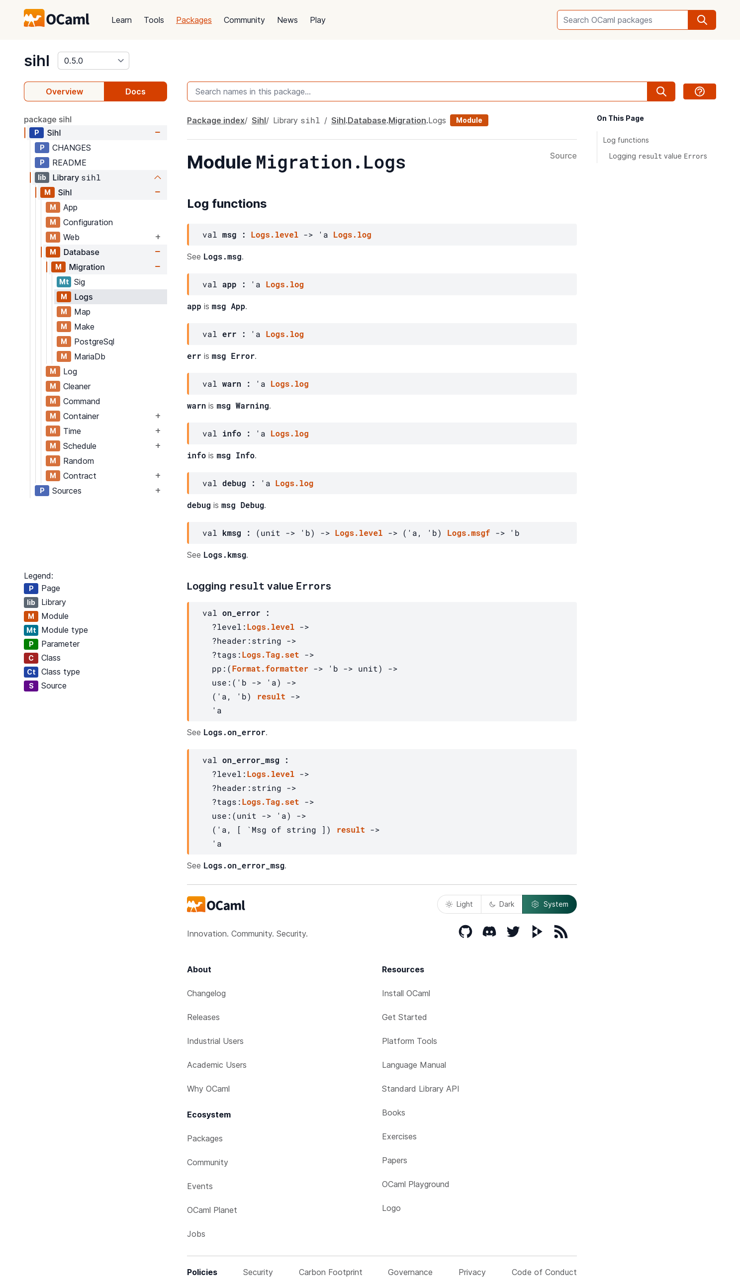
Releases (203, 1017)
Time (72, 431)
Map (82, 312)
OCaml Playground (416, 1184)
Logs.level (274, 234)
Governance (410, 1272)
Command (81, 401)
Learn (121, 20)
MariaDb (89, 356)
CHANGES (71, 148)
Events (200, 1186)
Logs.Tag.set (270, 654)
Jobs (196, 1234)
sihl (37, 61)
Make (84, 327)
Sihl (54, 133)
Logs (83, 297)
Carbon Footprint (331, 1272)
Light (459, 904)
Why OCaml (208, 1089)
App (70, 207)
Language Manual (414, 1065)
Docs (135, 91)
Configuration (88, 222)
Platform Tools (409, 1041)
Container (81, 416)
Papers (394, 1160)
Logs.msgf (468, 532)
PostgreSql (94, 341)
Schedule (79, 446)
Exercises (399, 1136)
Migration (87, 267)
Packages (194, 20)
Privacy (472, 1272)
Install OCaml (406, 993)
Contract (79, 476)
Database (81, 252)
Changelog (206, 993)
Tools (154, 20)
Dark (501, 904)
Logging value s (658, 156)
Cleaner (77, 386)
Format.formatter (270, 668)
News (287, 20)
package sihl (48, 119)
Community (244, 20)
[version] (93, 61)
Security (258, 1272)
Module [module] (469, 120)
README (69, 163)
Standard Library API (421, 1089)
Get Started (404, 1017)
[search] (702, 20)
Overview (64, 91)
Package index (216, 120)
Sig (79, 282)
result (271, 696)
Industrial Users (215, 1041)
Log (70, 371)
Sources (67, 491)
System (549, 904)
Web (71, 237)
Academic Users (217, 1065)
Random (78, 461)
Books (393, 1112)
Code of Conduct (544, 1272)
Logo (391, 1208)
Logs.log (352, 234)
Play (318, 20)
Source (563, 156)
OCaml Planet (212, 1210)
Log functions (626, 140)
